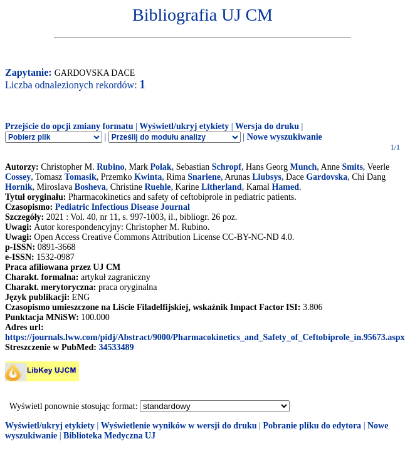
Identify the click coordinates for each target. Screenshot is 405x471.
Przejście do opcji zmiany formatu (69, 126)
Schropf (226, 167)
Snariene (204, 177)
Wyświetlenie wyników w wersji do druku (179, 425)
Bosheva (90, 187)
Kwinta (148, 177)
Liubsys (266, 177)
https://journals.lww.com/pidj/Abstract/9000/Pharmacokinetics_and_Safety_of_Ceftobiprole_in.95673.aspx (205, 337)
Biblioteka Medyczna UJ (109, 435)
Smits (352, 167)
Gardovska (326, 177)
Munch (303, 167)
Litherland (221, 187)
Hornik (19, 187)
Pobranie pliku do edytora (312, 425)
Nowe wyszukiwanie (284, 137)
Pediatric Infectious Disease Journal (122, 207)
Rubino (110, 167)
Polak (160, 167)
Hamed (285, 187)
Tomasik (81, 177)
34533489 (116, 347)
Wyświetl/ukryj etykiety (184, 126)
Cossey (18, 177)
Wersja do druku (267, 126)
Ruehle (157, 187)
